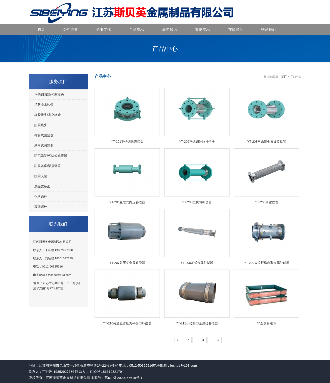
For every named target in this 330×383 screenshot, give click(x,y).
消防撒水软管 (43, 104)
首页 (41, 29)
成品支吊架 (42, 186)
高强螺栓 (40, 207)
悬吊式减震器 (43, 145)
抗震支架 (40, 176)
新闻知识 (169, 29)
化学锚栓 (40, 196)
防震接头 (40, 125)
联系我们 (268, 29)
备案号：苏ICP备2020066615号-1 (116, 378)
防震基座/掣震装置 (47, 166)
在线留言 (235, 29)
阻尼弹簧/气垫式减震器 (50, 155)
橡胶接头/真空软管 (47, 115)
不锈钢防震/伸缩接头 (49, 94)
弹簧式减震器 (43, 135)
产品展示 (136, 29)
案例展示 (202, 29)
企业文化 (103, 29)
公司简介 (70, 29)
